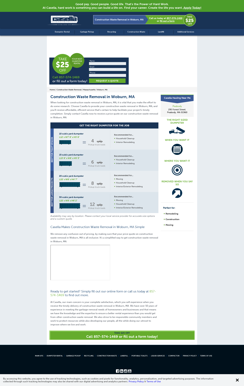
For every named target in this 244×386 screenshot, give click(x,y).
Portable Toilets (139, 356)
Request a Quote (107, 80)
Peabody (177, 106)
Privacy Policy (190, 356)
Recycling (111, 32)
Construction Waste (136, 32)
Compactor (173, 356)
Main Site (39, 356)
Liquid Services (158, 356)
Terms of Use (206, 356)
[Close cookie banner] (237, 380)
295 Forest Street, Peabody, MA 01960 (177, 111)
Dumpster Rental (62, 32)
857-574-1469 (174, 18)
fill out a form (167, 21)
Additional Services (185, 32)
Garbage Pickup (87, 32)
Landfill (161, 32)
